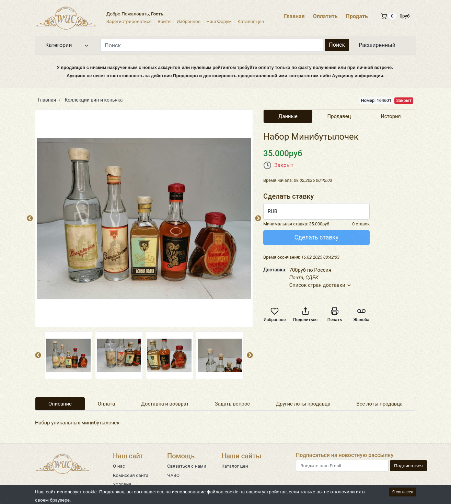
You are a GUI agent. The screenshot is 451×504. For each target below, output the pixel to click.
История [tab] (391, 116)
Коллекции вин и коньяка (94, 100)
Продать (357, 16)
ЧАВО (173, 475)
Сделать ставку (316, 237)
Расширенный (377, 45)
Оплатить (325, 16)
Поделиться (305, 314)
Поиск (337, 45)
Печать (334, 314)
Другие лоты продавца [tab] (303, 404)
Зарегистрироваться (129, 21)
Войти (164, 21)
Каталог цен (251, 21)
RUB (272, 211)
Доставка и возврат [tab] (165, 404)
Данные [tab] (288, 116)
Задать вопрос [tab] (232, 404)
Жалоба (361, 314)
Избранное (188, 21)
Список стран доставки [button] (320, 285)
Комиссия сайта (130, 475)
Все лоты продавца (380, 404)
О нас (119, 466)
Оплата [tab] (106, 404)
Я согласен (402, 492)
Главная (294, 16)
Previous (29, 218)
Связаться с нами (186, 466)
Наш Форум (219, 21)
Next (249, 355)
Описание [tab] (60, 404)
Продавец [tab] (339, 116)
